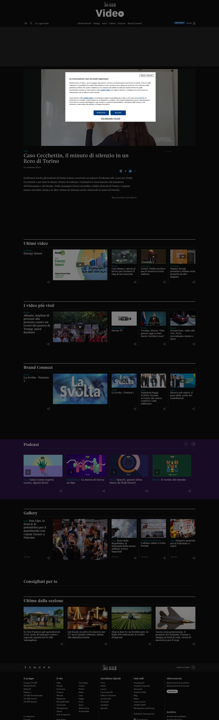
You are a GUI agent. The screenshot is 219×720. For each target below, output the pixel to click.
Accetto (118, 113)
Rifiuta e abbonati (147, 75)
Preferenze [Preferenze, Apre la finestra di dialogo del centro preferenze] (101, 113)
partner (142, 98)
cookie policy (105, 90)
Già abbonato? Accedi (110, 118)
